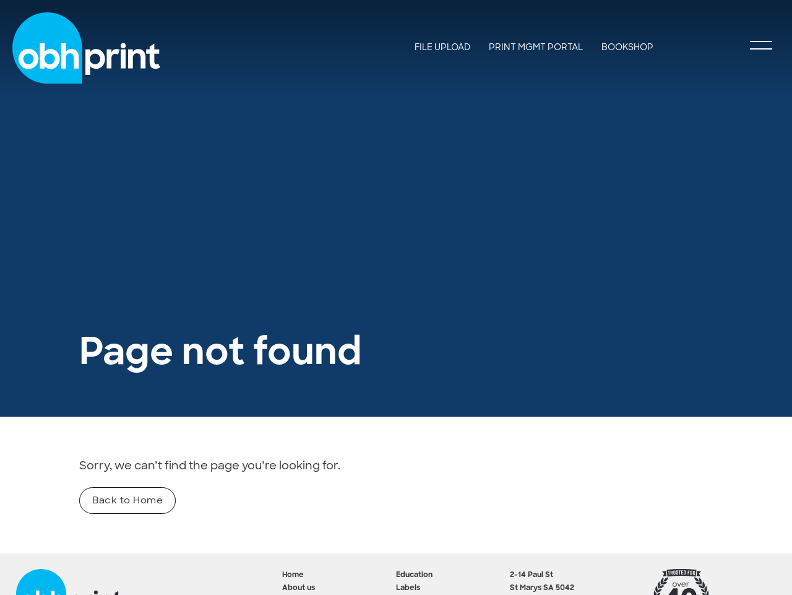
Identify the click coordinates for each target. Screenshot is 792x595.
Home (293, 575)
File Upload (442, 47)
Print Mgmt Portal (536, 47)
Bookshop (627, 47)
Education (414, 575)
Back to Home (127, 500)
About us (298, 588)
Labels (408, 588)
